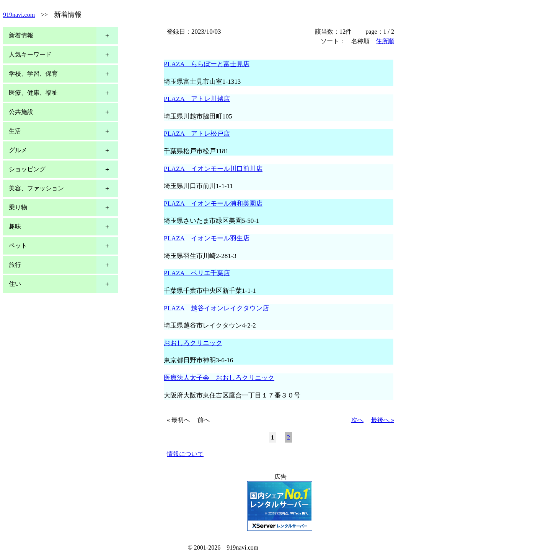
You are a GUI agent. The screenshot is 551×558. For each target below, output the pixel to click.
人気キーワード (30, 54)
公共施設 (21, 112)
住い (15, 284)
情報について (185, 454)
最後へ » (382, 420)
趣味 (15, 226)
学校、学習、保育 (33, 73)
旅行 (15, 264)
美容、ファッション (36, 188)
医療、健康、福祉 (33, 92)
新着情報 (21, 35)
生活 (15, 131)
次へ (357, 420)
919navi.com (19, 14)
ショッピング (27, 169)
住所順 (385, 41)
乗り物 (18, 207)
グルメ (18, 150)
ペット (18, 245)
